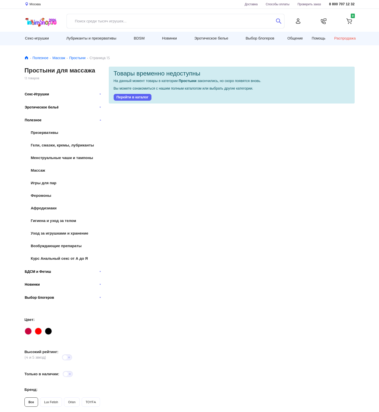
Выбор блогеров (63, 297)
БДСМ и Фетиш (63, 271)
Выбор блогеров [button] (260, 38)
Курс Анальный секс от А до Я (59, 258)
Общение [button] (295, 38)
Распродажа (345, 38)
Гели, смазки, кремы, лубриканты (62, 145)
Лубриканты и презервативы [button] (91, 38)
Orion (71, 402)
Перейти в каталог (132, 97)
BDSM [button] (139, 38)
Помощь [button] (318, 38)
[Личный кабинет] (298, 21)
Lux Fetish (51, 402)
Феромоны (41, 195)
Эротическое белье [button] (211, 38)
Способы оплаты (278, 4)
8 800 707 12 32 (342, 4)
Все (31, 402)
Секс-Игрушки (63, 94)
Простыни (77, 58)
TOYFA (91, 402)
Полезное (40, 58)
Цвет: (29, 319)
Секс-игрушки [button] (37, 38)
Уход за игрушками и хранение (59, 233)
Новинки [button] (169, 38)
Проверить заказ (309, 4)
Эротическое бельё (63, 107)
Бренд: (31, 389)
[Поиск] (278, 21)
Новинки (63, 284)
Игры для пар (43, 183)
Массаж (58, 58)
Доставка (251, 4)
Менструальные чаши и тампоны (62, 158)
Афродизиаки (44, 208)
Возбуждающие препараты (56, 246)
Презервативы (44, 132)
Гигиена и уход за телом (53, 220)
